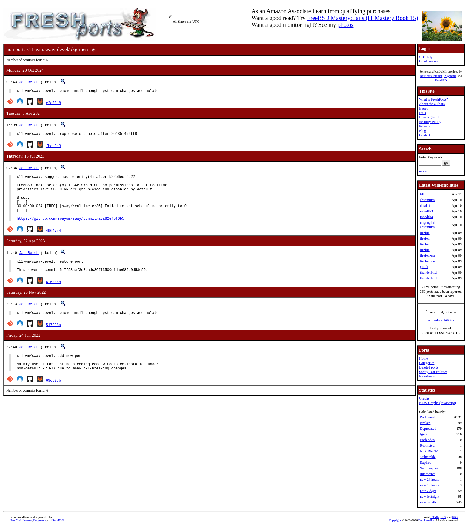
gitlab (424, 267)
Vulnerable (428, 457)
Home (423, 358)
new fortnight (429, 496)
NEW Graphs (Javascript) (437, 403)
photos (345, 24)
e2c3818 (53, 103)
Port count (427, 417)
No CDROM (429, 451)
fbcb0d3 (53, 147)
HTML (434, 517)
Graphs (424, 398)
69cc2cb (53, 399)
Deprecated (428, 428)
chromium (427, 200)
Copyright (395, 520)
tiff (422, 194)
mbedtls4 (426, 217)
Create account (430, 61)
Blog (422, 131)
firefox (425, 233)
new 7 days (428, 491)
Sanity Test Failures (433, 372)
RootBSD (441, 80)
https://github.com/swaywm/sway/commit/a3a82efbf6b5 (70, 229)
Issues (423, 108)
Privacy (424, 126)
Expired (425, 462)
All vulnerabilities (441, 320)
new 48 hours (429, 485)
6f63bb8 (53, 296)
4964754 (53, 242)
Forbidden (427, 440)
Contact (424, 135)
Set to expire (429, 468)
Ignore (424, 434)
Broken (425, 423)
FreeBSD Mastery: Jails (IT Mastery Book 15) (362, 18)
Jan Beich (29, 81)
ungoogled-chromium (428, 225)
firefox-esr (427, 255)
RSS (455, 517)
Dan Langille (426, 520)
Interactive (427, 474)
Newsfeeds (427, 376)
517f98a (53, 340)
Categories (426, 363)
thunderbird (428, 272)
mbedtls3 (426, 211)
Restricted (427, 445)
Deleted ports (428, 367)
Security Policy (430, 122)
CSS (443, 517)
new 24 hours (429, 479)
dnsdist (425, 206)
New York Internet (431, 76)
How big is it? (429, 117)
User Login (427, 57)
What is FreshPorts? (433, 99)
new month (428, 502)
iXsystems (450, 76)
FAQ (422, 113)
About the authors (432, 104)
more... (424, 171)
